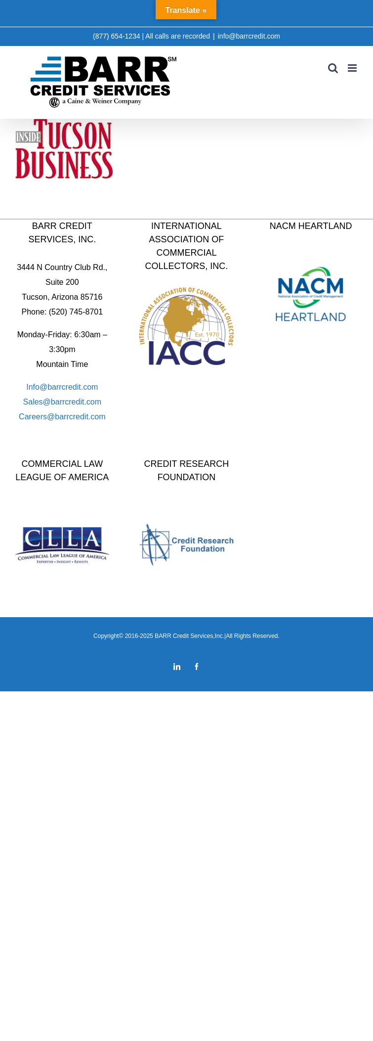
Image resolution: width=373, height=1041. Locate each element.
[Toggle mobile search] (333, 68)
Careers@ (37, 416)
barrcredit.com (76, 402)
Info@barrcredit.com (62, 387)
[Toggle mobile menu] (353, 68)
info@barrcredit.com (249, 36)
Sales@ (37, 402)
